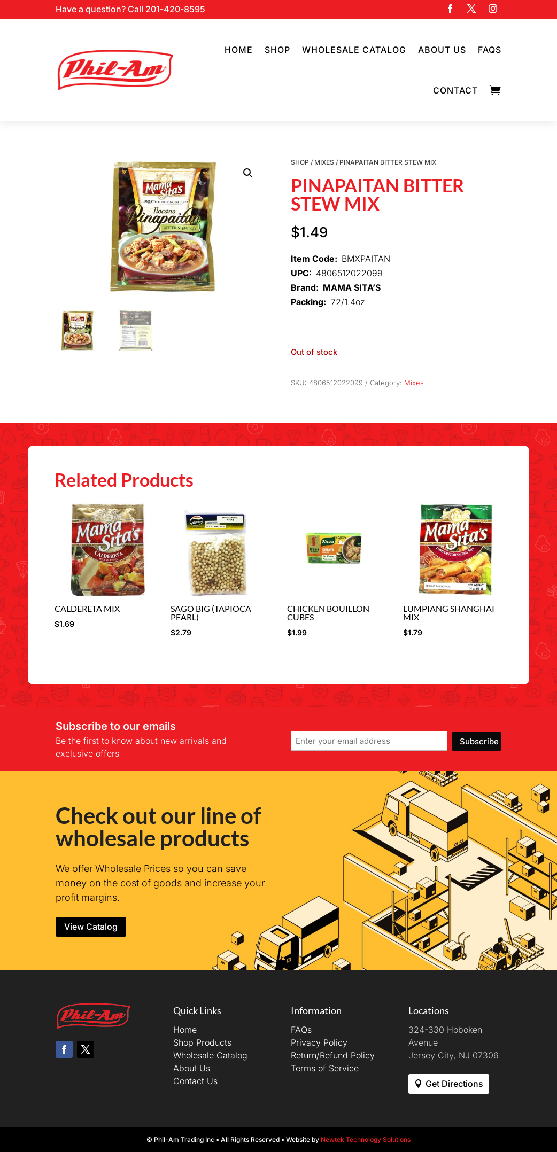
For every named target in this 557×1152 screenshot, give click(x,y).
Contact (455, 90)
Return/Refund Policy (333, 1055)
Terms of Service (325, 1068)
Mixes (324, 162)
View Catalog (91, 926)
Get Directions (454, 1083)
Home (239, 49)
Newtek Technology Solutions (366, 1139)
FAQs (489, 49)
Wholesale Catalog (354, 49)
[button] (248, 173)
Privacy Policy (319, 1042)
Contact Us (195, 1081)
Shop (277, 49)
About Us (442, 49)
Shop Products (202, 1042)
